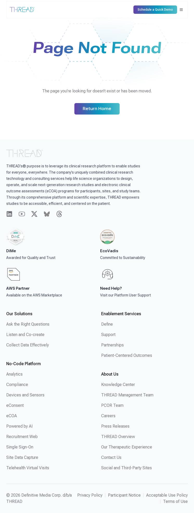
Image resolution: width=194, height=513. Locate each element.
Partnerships (112, 345)
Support (108, 334)
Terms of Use (175, 501)
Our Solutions (19, 313)
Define (107, 324)
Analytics (14, 374)
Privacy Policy (89, 495)
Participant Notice (124, 495)
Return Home (97, 108)
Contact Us (111, 457)
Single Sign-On (19, 447)
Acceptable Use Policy (167, 495)
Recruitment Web (22, 436)
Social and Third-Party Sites (126, 467)
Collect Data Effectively (27, 345)
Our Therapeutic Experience (126, 447)
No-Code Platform (23, 363)
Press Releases (115, 426)
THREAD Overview (118, 436)
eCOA (11, 415)
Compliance (17, 384)
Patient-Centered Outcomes (126, 355)
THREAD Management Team (127, 394)
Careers (108, 415)
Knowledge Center (118, 384)
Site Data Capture (22, 457)
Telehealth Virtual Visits (27, 467)
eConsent (15, 405)
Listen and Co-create (25, 334)
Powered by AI (19, 426)
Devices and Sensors (25, 394)
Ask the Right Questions (27, 324)
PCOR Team (112, 405)
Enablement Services (121, 313)
